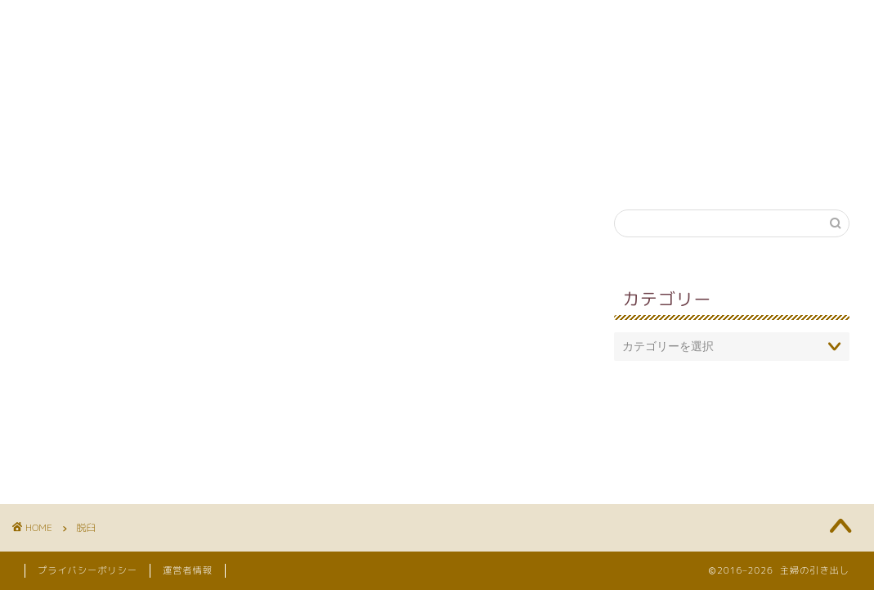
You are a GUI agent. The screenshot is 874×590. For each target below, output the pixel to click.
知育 (315, 167)
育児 (236, 167)
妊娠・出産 (516, 167)
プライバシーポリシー (87, 570)
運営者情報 (188, 570)
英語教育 (408, 167)
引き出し (624, 167)
